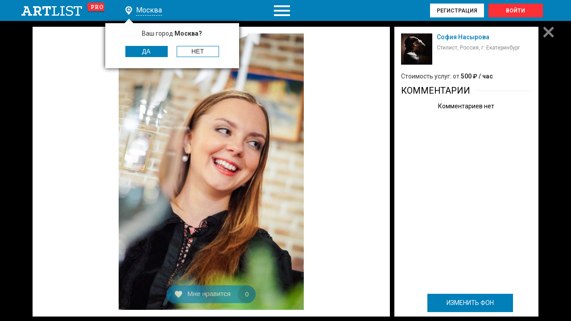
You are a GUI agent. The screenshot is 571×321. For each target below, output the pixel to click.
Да (146, 51)
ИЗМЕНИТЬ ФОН (470, 302)
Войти (515, 11)
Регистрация (457, 11)
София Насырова (463, 37)
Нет (197, 51)
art (63, 11)
